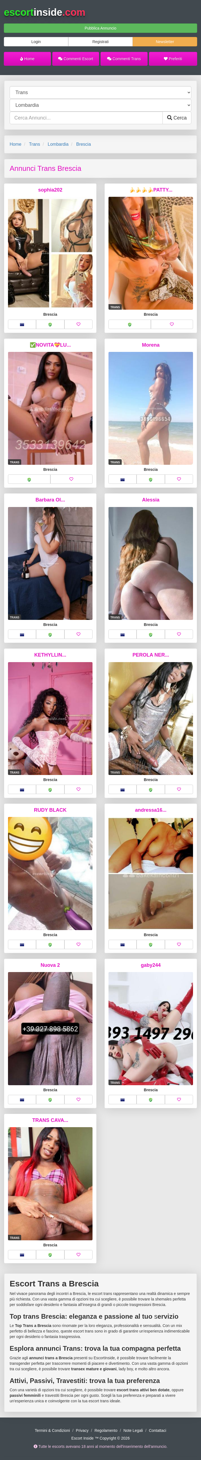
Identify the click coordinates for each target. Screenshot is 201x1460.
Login (36, 41)
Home (27, 59)
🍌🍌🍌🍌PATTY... (150, 190)
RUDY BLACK (50, 810)
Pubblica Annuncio (100, 28)
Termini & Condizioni (52, 1430)
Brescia (83, 144)
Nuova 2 (50, 965)
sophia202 (50, 190)
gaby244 (151, 965)
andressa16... (150, 810)
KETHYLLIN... (50, 655)
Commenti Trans (124, 59)
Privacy (82, 1430)
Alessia (150, 500)
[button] (22, 324)
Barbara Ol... (50, 500)
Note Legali (133, 1430)
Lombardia (58, 144)
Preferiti (173, 59)
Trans (34, 144)
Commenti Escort (75, 59)
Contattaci (157, 1430)
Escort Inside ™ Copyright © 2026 (100, 1438)
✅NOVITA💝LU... (50, 345)
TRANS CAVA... (50, 1120)
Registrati (100, 41)
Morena (150, 345)
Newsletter (165, 41)
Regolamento (105, 1430)
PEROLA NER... (150, 655)
